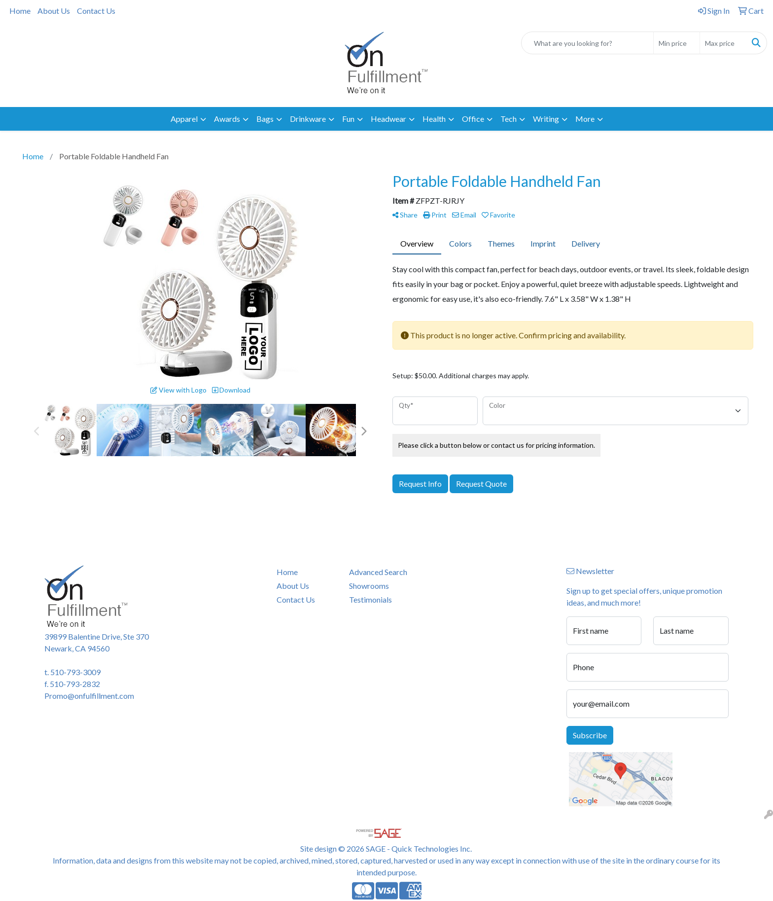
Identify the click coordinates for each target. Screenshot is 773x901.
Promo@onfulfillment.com (89, 695)
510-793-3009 (75, 672)
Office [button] (473, 118)
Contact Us (96, 10)
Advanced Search (378, 572)
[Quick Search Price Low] (676, 43)
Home (20, 10)
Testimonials (370, 599)
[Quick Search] (587, 43)
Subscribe (590, 735)
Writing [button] (546, 118)
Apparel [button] (184, 118)
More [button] (585, 118)
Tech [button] (508, 118)
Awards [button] (227, 118)
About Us (53, 10)
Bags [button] (265, 118)
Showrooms (369, 585)
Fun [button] (348, 118)
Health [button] (434, 118)
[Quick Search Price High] (723, 43)
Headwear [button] (388, 118)
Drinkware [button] (308, 118)
